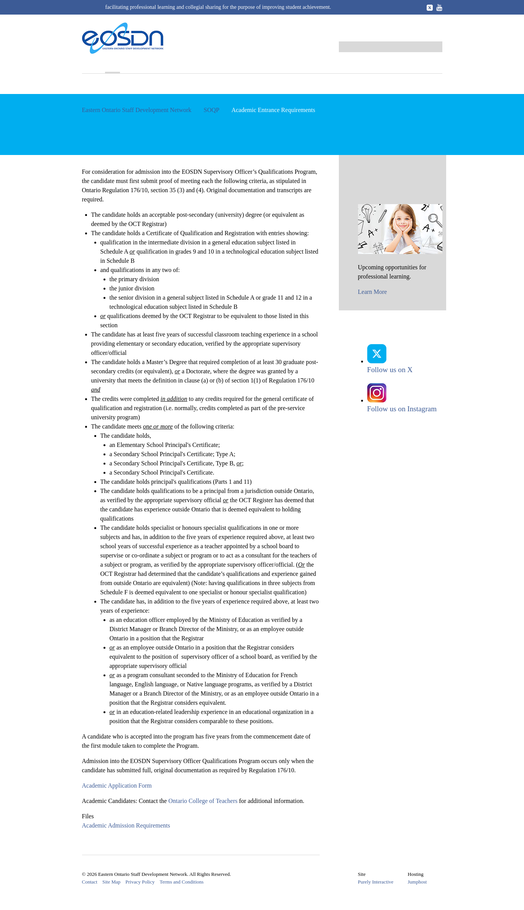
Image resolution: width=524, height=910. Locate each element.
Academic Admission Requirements (129, 837)
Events (216, 66)
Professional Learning (164, 66)
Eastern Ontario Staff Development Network (137, 122)
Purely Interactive (379, 893)
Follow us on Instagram (402, 410)
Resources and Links (328, 66)
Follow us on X (390, 371)
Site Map (111, 894)
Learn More (372, 304)
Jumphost (420, 893)
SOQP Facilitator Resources (334, 94)
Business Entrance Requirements (237, 94)
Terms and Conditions (181, 894)
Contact (89, 894)
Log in (433, 34)
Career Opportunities (398, 66)
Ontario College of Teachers (206, 813)
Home (90, 66)
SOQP (115, 66)
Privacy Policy (139, 894)
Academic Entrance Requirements (131, 94)
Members (276, 66)
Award (244, 66)
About (90, 78)
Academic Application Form (120, 798)
